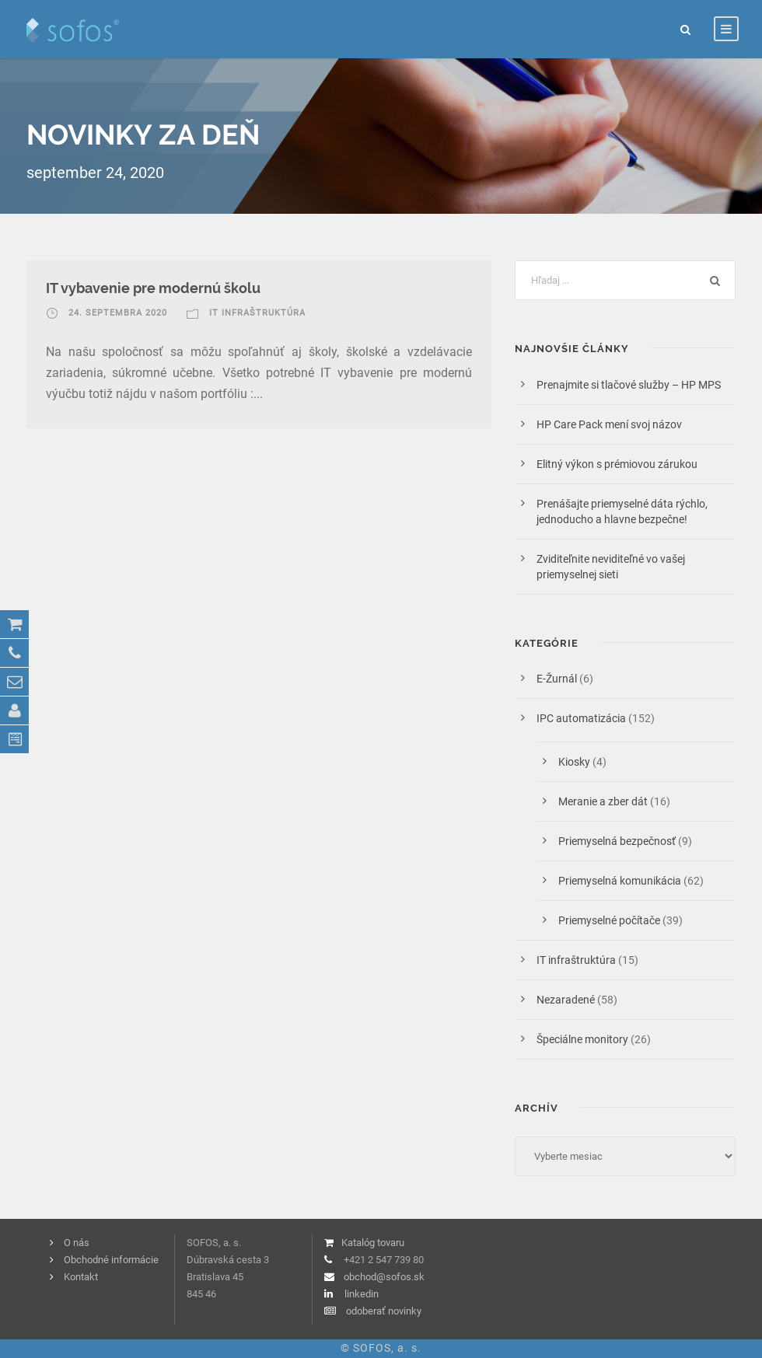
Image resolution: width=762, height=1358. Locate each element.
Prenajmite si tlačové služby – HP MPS (631, 385)
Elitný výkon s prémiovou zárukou (617, 464)
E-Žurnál (557, 678)
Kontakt (81, 1277)
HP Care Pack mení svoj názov (609, 424)
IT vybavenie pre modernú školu (153, 288)
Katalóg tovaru (372, 1242)
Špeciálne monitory (582, 1039)
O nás (76, 1242)
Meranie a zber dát (603, 801)
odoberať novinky (383, 1311)
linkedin (361, 1294)
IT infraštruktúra (257, 313)
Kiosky (574, 762)
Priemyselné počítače (609, 920)
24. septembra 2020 (117, 313)
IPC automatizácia (581, 718)
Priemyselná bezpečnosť (617, 841)
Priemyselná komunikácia (619, 880)
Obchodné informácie (111, 1259)
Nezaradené (566, 999)
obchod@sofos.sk (384, 1277)
